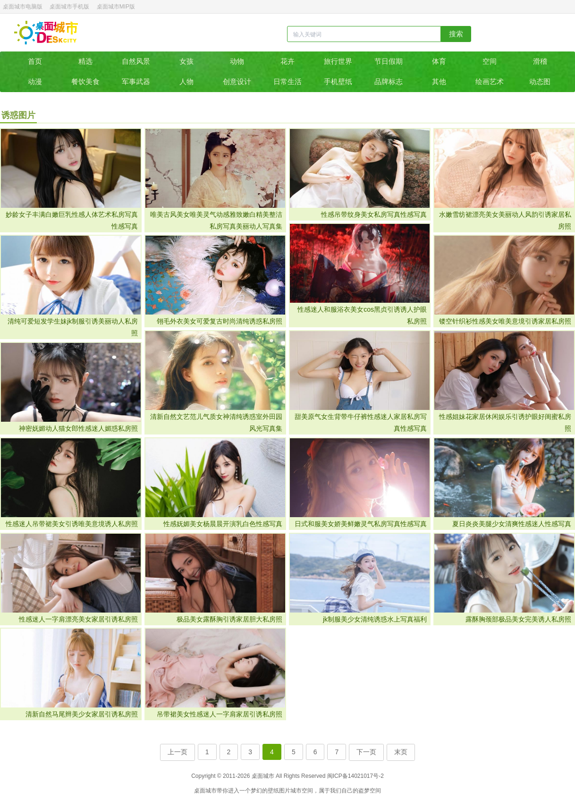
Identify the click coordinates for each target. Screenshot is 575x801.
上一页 (177, 752)
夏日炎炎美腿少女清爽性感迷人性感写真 (511, 524)
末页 (400, 752)
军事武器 (136, 81)
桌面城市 (46, 32)
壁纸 (273, 790)
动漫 (35, 81)
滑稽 (540, 61)
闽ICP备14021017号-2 (355, 776)
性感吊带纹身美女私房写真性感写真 (374, 214)
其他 (439, 81)
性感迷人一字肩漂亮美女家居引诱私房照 (78, 619)
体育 (439, 61)
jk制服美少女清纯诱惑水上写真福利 (375, 619)
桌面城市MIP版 (116, 6)
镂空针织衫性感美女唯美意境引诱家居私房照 (505, 321)
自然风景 (136, 61)
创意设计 (237, 81)
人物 (186, 81)
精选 (85, 61)
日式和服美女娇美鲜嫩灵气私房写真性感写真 (361, 524)
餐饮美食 (85, 81)
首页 (35, 61)
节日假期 (388, 61)
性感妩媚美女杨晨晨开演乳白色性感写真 (222, 524)
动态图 (539, 81)
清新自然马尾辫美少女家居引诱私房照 (81, 714)
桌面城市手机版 (69, 6)
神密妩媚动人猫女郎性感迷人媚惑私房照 (78, 428)
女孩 (186, 61)
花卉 (287, 61)
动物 (237, 61)
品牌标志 (388, 81)
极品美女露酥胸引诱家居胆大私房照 (229, 619)
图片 (284, 790)
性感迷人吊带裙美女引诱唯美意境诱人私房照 (72, 524)
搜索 (456, 34)
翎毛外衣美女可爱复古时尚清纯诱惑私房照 (219, 321)
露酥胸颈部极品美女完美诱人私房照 (518, 619)
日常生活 (287, 81)
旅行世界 (338, 61)
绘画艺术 (489, 81)
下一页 (366, 752)
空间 (489, 61)
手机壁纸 (338, 81)
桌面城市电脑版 (22, 6)
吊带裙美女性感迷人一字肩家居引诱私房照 (219, 714)
